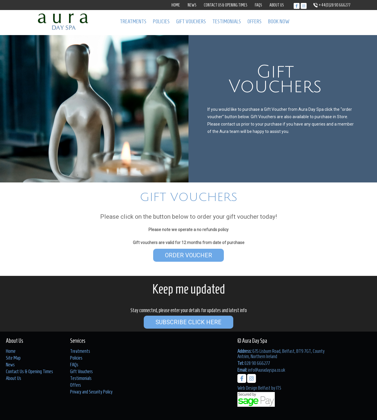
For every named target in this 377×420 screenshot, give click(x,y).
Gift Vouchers (191, 21)
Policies (161, 21)
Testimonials (226, 21)
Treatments (133, 21)
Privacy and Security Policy (91, 391)
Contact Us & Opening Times (225, 5)
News (192, 5)
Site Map (13, 357)
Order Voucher (188, 255)
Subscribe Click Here (188, 322)
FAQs (258, 5)
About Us (276, 5)
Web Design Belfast (253, 388)
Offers (254, 21)
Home (175, 5)
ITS (278, 388)
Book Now (279, 21)
